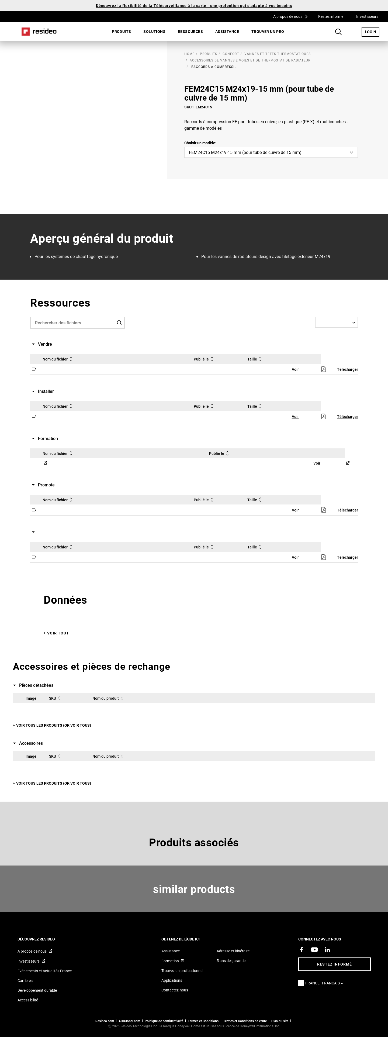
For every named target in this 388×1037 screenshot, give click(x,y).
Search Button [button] (338, 32)
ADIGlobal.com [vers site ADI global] (129, 1021)
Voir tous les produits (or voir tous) (53, 725)
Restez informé (330, 16)
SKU (56, 698)
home (189, 53)
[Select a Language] (336, 322)
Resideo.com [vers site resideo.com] (104, 1021)
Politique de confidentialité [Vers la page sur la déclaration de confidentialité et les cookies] (164, 1021)
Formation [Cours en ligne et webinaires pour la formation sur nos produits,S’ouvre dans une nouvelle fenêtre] (170, 960)
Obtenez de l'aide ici (187, 939)
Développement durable (37, 990)
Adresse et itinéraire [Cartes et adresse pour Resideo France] (233, 950)
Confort (231, 53)
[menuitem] (121, 31)
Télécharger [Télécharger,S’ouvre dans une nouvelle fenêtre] (347, 369)
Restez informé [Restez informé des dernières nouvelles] (334, 964)
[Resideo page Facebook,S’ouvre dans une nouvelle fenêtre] (301, 949)
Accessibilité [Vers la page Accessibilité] (28, 999)
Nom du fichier (58, 359)
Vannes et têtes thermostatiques (277, 53)
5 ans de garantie (231, 960)
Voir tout (58, 633)
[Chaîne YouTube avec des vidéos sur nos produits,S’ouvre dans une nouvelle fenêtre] (314, 949)
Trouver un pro (267, 31)
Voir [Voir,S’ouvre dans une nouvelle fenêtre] (295, 369)
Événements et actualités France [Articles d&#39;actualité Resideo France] (45, 970)
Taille (255, 359)
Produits (121, 31)
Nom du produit (108, 698)
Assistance (227, 31)
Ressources (190, 31)
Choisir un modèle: (200, 142)
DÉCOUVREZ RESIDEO (44, 939)
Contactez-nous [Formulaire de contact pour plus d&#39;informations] (174, 990)
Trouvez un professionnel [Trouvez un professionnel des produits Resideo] (182, 970)
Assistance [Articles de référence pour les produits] (170, 950)
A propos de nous (292, 16)
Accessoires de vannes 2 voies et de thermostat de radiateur (250, 60)
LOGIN (372, 31)
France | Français (325, 983)
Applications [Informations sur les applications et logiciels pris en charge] (171, 980)
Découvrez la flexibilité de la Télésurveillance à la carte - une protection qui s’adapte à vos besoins (194, 5)
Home (39, 32)
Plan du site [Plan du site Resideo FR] (279, 1021)
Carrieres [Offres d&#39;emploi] (25, 980)
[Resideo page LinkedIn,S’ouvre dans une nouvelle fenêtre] (327, 949)
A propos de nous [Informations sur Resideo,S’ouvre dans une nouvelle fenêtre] (32, 951)
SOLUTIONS (154, 31)
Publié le (204, 359)
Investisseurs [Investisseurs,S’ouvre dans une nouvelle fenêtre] (367, 16)
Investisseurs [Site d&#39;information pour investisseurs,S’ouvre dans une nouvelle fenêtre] (29, 961)
